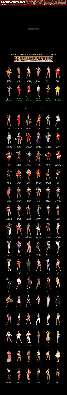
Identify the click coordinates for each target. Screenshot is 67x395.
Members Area (43, 4)
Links (62, 4)
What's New (4, 4)
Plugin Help (52, 4)
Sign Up (33, 4)
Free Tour (24, 4)
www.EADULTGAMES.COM (49, 54)
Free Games (14, 4)
